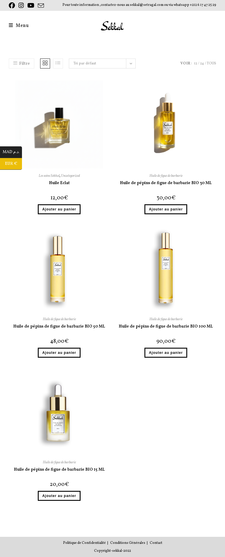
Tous (211, 63)
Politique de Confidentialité (84, 543)
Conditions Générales (127, 543)
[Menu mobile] (19, 26)
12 (195, 63)
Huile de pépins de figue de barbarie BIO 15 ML (59, 469)
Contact (156, 543)
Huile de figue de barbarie (166, 176)
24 (202, 63)
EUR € (13, 164)
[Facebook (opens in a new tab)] (13, 5)
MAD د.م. (12, 152)
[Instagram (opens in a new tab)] (21, 5)
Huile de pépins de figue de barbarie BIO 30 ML (166, 183)
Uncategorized (70, 176)
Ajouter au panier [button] (59, 209)
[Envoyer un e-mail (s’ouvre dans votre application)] (41, 6)
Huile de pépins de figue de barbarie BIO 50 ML (59, 326)
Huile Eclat (59, 183)
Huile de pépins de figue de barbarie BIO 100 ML (166, 326)
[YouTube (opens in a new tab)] (30, 5)
